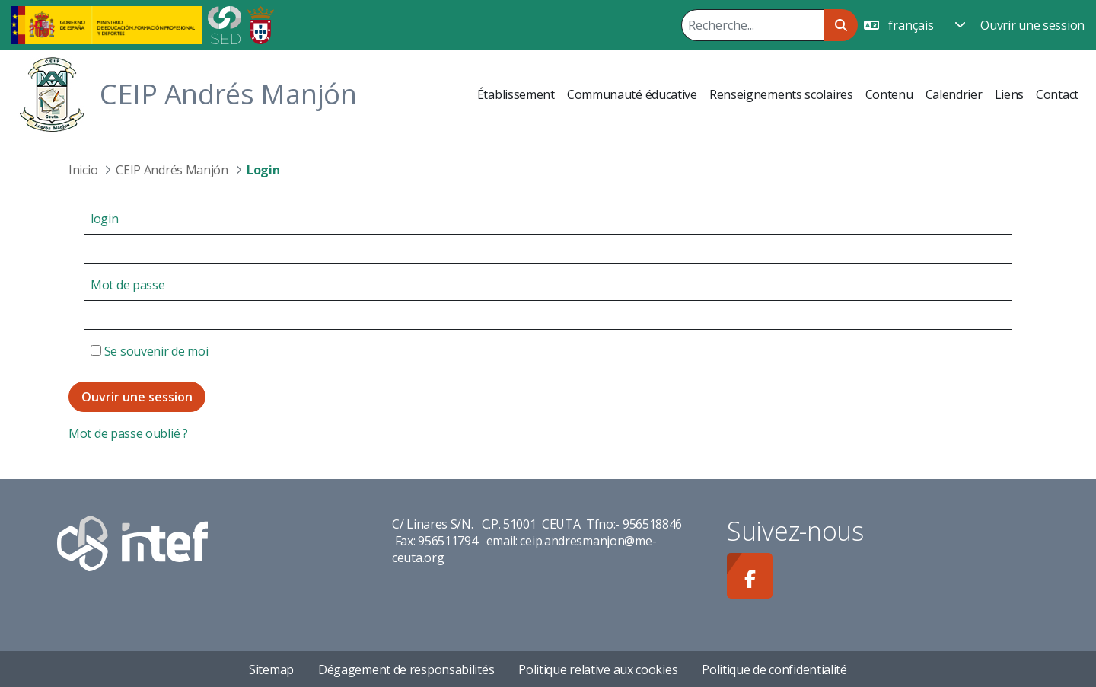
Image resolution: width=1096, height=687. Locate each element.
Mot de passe (127, 284)
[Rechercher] (752, 25)
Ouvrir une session (1032, 25)
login (105, 218)
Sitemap (271, 669)
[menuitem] (516, 94)
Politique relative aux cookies (597, 669)
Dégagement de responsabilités (406, 669)
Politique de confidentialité (774, 669)
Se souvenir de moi (149, 351)
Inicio (82, 169)
